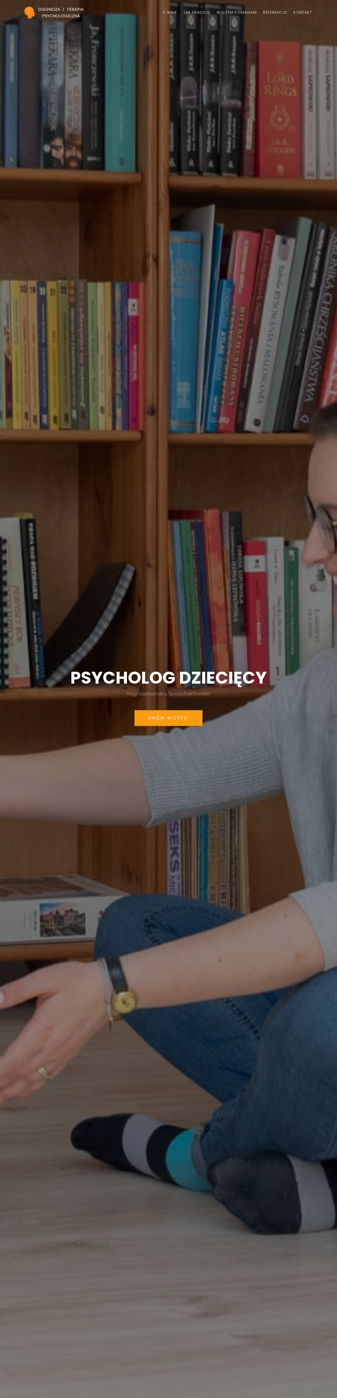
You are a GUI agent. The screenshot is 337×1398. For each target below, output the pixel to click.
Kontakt (303, 12)
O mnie (169, 12)
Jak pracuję (196, 12)
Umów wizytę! (168, 718)
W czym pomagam (237, 12)
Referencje (275, 12)
